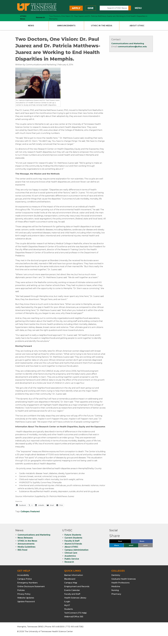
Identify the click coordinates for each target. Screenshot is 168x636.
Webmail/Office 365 (73, 617)
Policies (21, 590)
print (146, 545)
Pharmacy (116, 594)
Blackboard (69, 579)
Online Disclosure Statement (31, 586)
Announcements (66, 25)
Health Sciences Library (75, 598)
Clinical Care (71, 553)
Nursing (115, 590)
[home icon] (15, 17)
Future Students (73, 535)
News (31, 25)
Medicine (115, 586)
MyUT (67, 605)
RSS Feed (22, 550)
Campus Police (24, 579)
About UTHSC (137, 25)
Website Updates (25, 598)
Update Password (26, 601)
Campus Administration (76, 550)
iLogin (67, 601)
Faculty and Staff (72, 594)
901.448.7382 (77, 627)
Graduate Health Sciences (123, 579)
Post (123, 541)
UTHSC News (23, 17)
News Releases (25, 538)
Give (90, 8)
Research (69, 562)
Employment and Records (76, 586)
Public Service (72, 559)
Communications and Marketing (127, 43)
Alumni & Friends (73, 544)
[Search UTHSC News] (114, 8)
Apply (76, 8)
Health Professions (120, 583)
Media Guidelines (26, 547)
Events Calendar (72, 590)
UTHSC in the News (27, 541)
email (131, 545)
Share (146, 541)
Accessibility (23, 575)
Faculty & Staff (72, 541)
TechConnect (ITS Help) (75, 613)
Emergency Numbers (27, 583)
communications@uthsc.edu (132, 46)
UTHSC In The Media (101, 25)
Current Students (73, 538)
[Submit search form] (129, 8)
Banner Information (73, 575)
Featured (35, 511)
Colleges (25, 511)
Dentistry (115, 575)
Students (68, 609)
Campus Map (70, 583)
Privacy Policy (23, 594)
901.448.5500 (58, 627)
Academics (70, 556)
